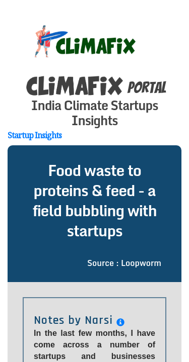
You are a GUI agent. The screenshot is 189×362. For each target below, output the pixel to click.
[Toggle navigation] (172, 21)
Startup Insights (34, 115)
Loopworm (141, 242)
